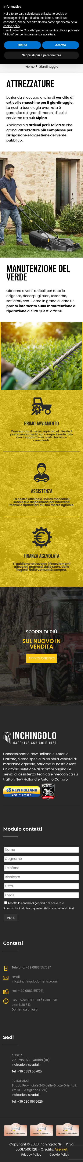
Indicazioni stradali (25, 1064)
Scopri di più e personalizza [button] (41, 55)
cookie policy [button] (11, 26)
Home (30, 66)
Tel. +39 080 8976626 (27, 1101)
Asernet (61, 1149)
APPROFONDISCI (41, 658)
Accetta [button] (60, 45)
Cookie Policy (59, 1154)
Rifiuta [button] (22, 45)
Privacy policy (31, 1154)
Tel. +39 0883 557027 (27, 1071)
